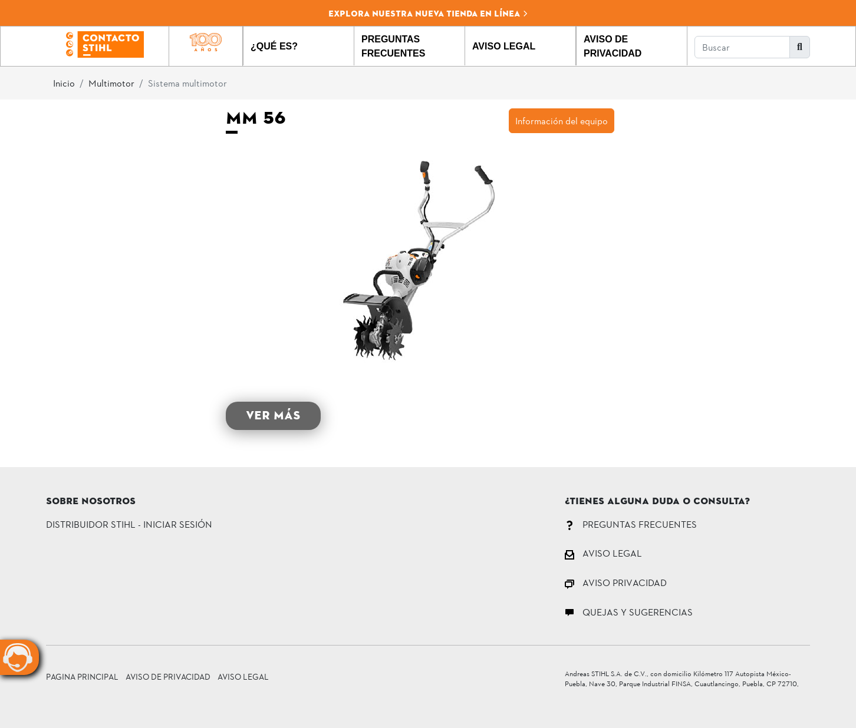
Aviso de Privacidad (168, 676)
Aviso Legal (243, 676)
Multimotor (111, 83)
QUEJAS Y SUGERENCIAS (629, 611)
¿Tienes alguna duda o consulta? (657, 502)
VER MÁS (273, 415)
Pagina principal (82, 676)
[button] (298, 46)
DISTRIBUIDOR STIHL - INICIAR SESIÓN (129, 524)
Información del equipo (561, 120)
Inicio (64, 83)
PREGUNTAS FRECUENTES (631, 524)
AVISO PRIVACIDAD (616, 582)
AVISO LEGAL (603, 553)
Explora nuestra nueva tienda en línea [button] (428, 13)
